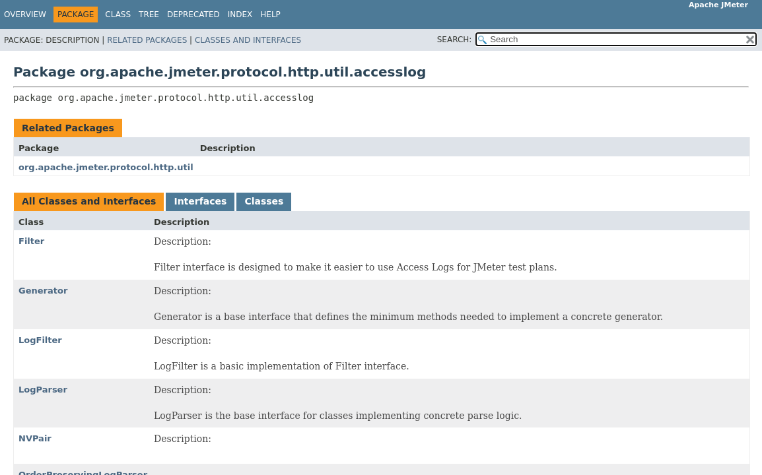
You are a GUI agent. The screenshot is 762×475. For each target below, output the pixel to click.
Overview (25, 14)
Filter (31, 241)
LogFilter (40, 340)
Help (270, 14)
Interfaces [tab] (200, 201)
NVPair (35, 438)
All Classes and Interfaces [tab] (89, 201)
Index (240, 14)
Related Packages (147, 40)
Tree (149, 14)
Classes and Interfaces (248, 40)
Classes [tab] (263, 201)
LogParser (42, 390)
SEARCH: (454, 39)
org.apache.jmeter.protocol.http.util (105, 167)
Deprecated (193, 14)
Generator (42, 291)
